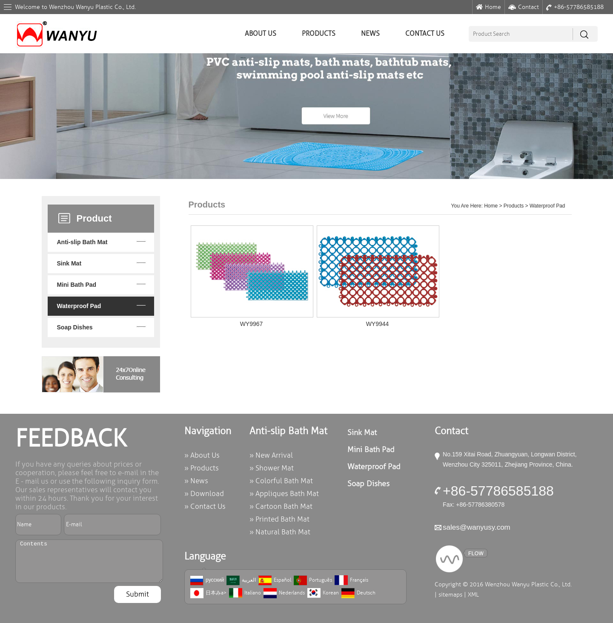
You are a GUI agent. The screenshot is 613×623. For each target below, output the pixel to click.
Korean (323, 593)
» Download (204, 493)
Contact (523, 7)
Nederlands (284, 593)
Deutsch (358, 593)
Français (351, 580)
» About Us (202, 455)
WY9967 (251, 323)
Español (274, 580)
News (370, 33)
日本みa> (208, 593)
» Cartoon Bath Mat (280, 506)
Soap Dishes (75, 327)
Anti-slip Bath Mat (82, 242)
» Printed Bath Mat (279, 519)
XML (473, 594)
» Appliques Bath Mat (284, 493)
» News (196, 480)
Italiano (245, 593)
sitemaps (450, 594)
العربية (241, 580)
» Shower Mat (271, 468)
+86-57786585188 (575, 7)
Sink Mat (69, 263)
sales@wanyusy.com (476, 527)
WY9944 (377, 323)
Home (488, 7)
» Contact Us (205, 506)
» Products (201, 468)
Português (313, 580)
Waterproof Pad (79, 306)
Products (318, 33)
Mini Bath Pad (77, 284)
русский (207, 580)
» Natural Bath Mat (279, 532)
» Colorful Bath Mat (281, 480)
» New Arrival (271, 455)
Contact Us (424, 33)
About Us (260, 33)
